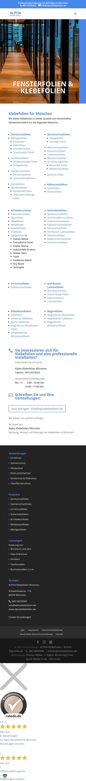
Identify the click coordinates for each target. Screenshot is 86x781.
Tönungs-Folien (57, 141)
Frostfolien (19, 141)
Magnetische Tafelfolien (60, 318)
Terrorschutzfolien (57, 228)
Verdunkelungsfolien (24, 178)
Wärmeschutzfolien (57, 147)
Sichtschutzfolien (19, 498)
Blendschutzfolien (20, 171)
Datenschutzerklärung (52, 630)
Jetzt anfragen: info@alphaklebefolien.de (37, 409)
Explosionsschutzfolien (59, 224)
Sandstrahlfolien (19, 158)
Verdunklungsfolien (57, 161)
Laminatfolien (54, 301)
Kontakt (59, 634)
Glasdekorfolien (21, 148)
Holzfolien (16, 231)
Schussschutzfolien (57, 242)
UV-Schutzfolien (18, 509)
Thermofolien (54, 191)
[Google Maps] (51, 642)
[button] (5, 776)
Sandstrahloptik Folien (25, 161)
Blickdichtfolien (19, 187)
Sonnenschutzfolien (21, 504)
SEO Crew (54, 659)
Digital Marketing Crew (60, 655)
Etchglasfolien (20, 165)
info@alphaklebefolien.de (22, 605)
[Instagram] (44, 642)
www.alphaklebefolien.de (22, 609)
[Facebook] (37, 642)
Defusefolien (17, 184)
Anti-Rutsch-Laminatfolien (61, 231)
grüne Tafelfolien (20, 322)
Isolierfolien (53, 188)
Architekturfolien (19, 519)
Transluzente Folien (23, 152)
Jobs (22, 630)
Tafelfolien (16, 314)
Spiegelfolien (56, 138)
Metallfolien (17, 224)
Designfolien (17, 235)
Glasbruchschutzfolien (59, 238)
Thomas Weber (34, 655)
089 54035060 (32, 372)
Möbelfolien (17, 221)
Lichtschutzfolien (56, 154)
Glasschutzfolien (56, 235)
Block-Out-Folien (58, 165)
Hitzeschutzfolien (56, 151)
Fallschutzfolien (55, 297)
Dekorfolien (19, 145)
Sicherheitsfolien (19, 514)
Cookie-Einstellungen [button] (20, 617)
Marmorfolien (18, 228)
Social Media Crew (36, 659)
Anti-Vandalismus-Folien (60, 217)
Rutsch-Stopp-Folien (58, 294)
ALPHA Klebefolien (50, 647)
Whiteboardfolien (19, 524)
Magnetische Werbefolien (61, 314)
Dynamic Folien (55, 174)
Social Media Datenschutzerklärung (36, 634)
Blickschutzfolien (22, 174)
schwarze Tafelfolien (22, 318)
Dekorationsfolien (20, 214)
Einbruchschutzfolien (58, 221)
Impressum (33, 630)
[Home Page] (15, 13)
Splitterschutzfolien (57, 214)
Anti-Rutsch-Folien (57, 290)
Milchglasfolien (19, 138)
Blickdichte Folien (22, 191)
